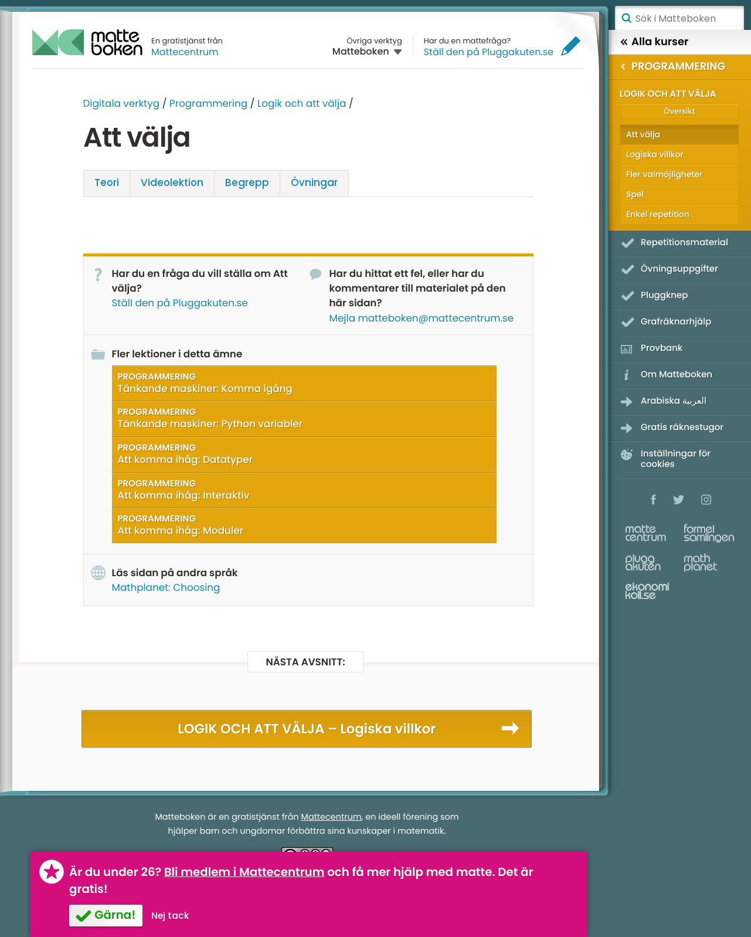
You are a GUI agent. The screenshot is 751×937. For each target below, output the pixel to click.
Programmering (208, 103)
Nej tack (170, 915)
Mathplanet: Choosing (166, 587)
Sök (626, 18)
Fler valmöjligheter (664, 174)
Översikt (679, 111)
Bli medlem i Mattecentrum (244, 872)
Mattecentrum (185, 51)
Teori (106, 182)
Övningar (314, 182)
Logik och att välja (301, 103)
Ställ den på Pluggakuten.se (488, 51)
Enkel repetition (657, 214)
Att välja (643, 134)
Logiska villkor (655, 154)
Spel (635, 194)
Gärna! (114, 914)
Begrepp (247, 182)
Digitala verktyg (121, 103)
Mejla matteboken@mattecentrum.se (421, 318)
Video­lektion (172, 182)
